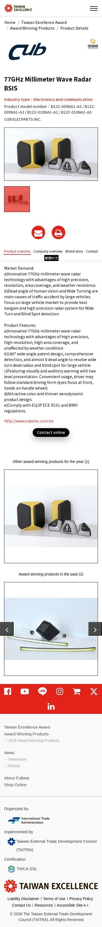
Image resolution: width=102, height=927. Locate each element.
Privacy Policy (81, 899)
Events (14, 766)
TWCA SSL (22, 869)
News (9, 753)
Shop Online (15, 785)
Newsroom (17, 759)
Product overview (17, 251)
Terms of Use (54, 899)
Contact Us (21, 905)
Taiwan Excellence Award (44, 22)
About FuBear (16, 778)
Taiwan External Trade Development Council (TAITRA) (52, 845)
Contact (92, 251)
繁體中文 (51, 258)
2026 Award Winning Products (33, 740)
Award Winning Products (32, 28)
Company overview (48, 251)
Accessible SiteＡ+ (73, 905)
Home (10, 22)
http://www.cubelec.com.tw (28, 421)
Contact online (51, 432)
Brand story (74, 251)
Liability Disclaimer (23, 899)
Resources (44, 905)
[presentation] (7, 629)
